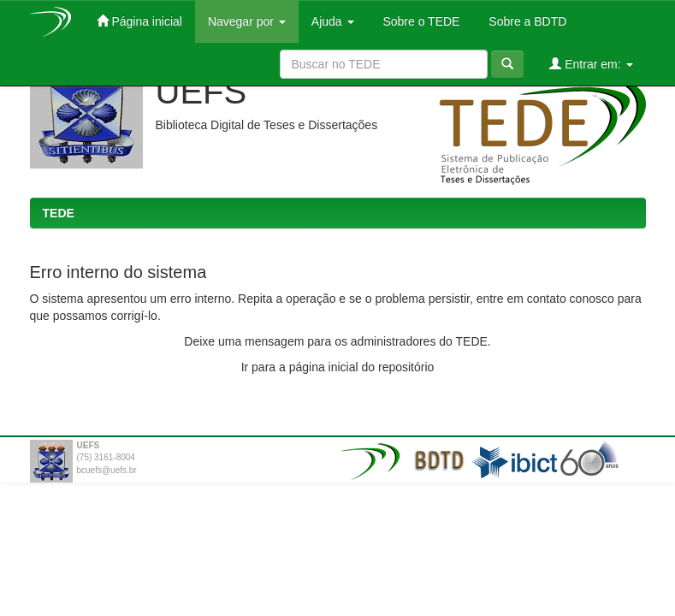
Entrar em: (590, 63)
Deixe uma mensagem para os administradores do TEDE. (337, 341)
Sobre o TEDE (420, 21)
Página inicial (139, 21)
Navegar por (247, 21)
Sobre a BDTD (525, 21)
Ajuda (332, 21)
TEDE (58, 213)
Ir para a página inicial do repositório (338, 367)
